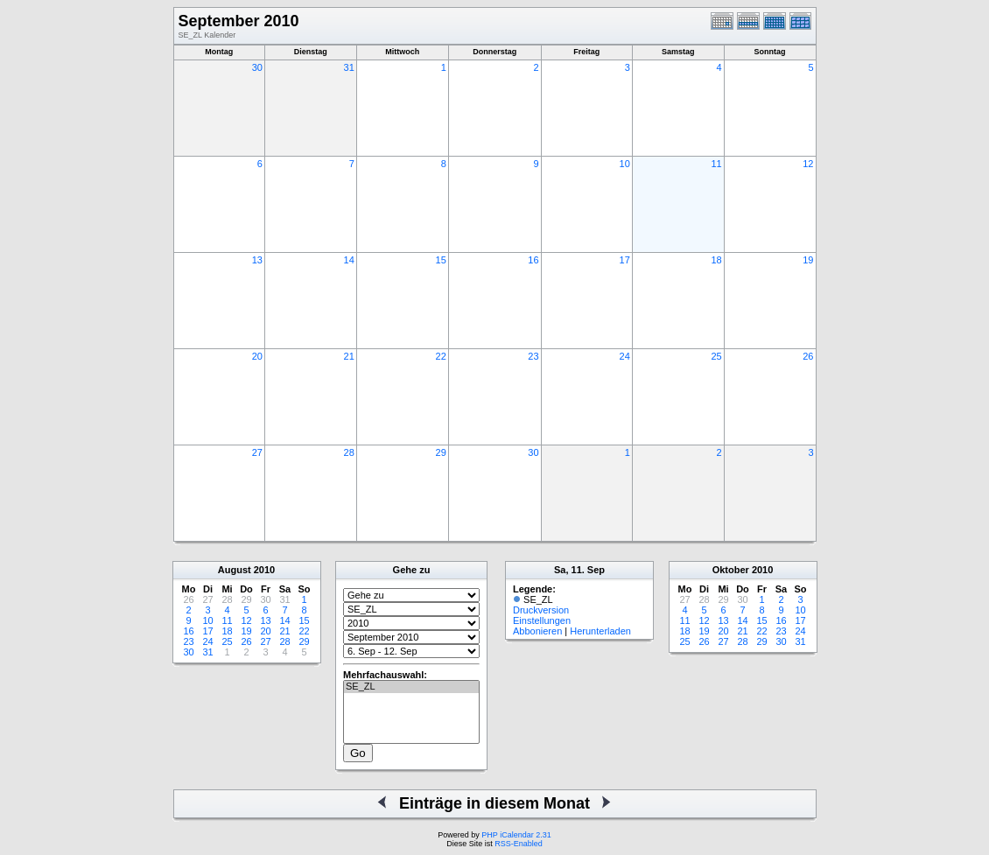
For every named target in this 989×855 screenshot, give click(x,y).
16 (533, 260)
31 (349, 67)
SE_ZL (411, 687)
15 (441, 260)
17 (625, 260)
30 (257, 67)
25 (716, 356)
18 (716, 260)
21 (349, 356)
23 (533, 356)
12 (808, 163)
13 (257, 260)
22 (441, 356)
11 (716, 163)
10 (625, 163)
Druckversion (541, 610)
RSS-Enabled (518, 843)
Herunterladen (600, 631)
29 (441, 452)
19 (808, 260)
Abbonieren (537, 631)
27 (257, 452)
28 (349, 452)
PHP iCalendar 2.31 (516, 834)
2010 (264, 569)
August (234, 569)
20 (257, 356)
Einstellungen (542, 620)
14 (349, 260)
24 (625, 356)
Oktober (730, 569)
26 (808, 356)
